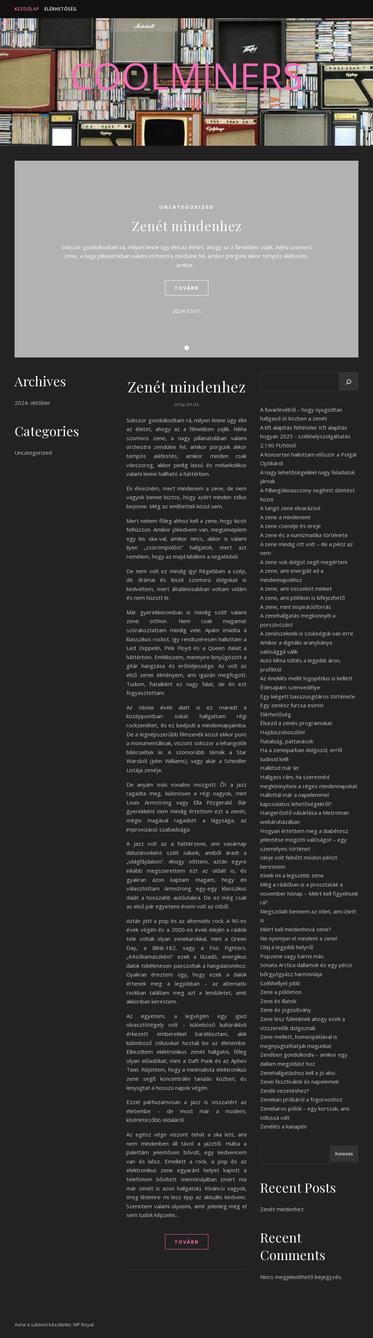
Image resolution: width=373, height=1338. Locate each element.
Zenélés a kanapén (283, 1126)
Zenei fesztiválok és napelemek (299, 1081)
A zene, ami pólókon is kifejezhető (302, 597)
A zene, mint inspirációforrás (295, 606)
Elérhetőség (60, 9)
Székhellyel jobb (280, 983)
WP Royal (83, 1324)
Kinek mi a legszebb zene (292, 875)
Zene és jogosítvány (285, 1009)
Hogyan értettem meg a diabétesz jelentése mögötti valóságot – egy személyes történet (304, 839)
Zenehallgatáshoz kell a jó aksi (297, 1072)
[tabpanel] (186, 259)
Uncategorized (186, 207)
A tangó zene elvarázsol (290, 508)
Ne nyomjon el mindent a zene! (298, 938)
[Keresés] (348, 382)
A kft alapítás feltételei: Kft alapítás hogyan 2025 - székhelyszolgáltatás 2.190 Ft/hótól (305, 436)
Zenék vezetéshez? (284, 1090)
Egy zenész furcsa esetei (291, 705)
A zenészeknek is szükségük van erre (306, 633)
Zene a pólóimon (281, 991)
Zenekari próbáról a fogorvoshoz (301, 1099)
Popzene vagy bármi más (292, 956)
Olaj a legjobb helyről (286, 947)
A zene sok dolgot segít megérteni (303, 562)
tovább (186, 288)
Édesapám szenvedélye (290, 687)
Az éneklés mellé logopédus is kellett (306, 678)
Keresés (344, 1154)
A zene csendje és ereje (290, 525)
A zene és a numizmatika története (304, 535)
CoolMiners (186, 75)
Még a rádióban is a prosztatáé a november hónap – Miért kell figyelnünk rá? (309, 893)
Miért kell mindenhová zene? (295, 929)
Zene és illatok (278, 1001)
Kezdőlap (27, 9)
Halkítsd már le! (279, 767)
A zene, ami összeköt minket (296, 588)
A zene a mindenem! (285, 517)
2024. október (32, 402)
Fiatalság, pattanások (286, 741)
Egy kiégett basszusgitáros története (307, 696)
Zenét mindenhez (186, 225)
